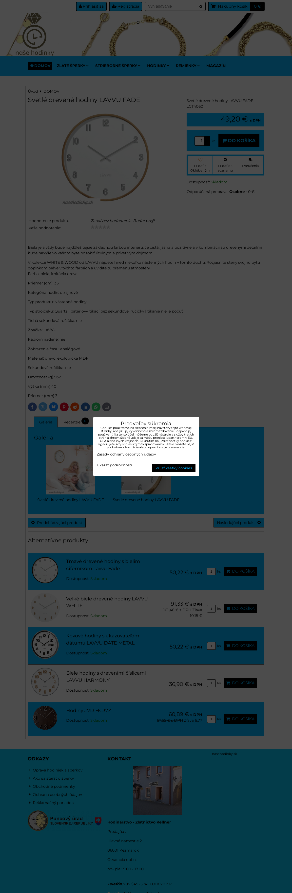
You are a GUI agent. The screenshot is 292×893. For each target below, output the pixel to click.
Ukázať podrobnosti (114, 465)
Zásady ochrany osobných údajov (126, 454)
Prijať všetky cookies (174, 468)
